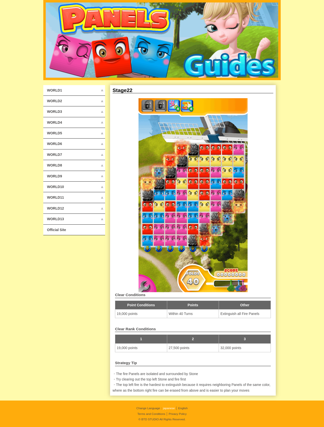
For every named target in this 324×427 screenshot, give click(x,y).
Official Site (56, 230)
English (182, 408)
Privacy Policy (178, 413)
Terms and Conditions (151, 413)
